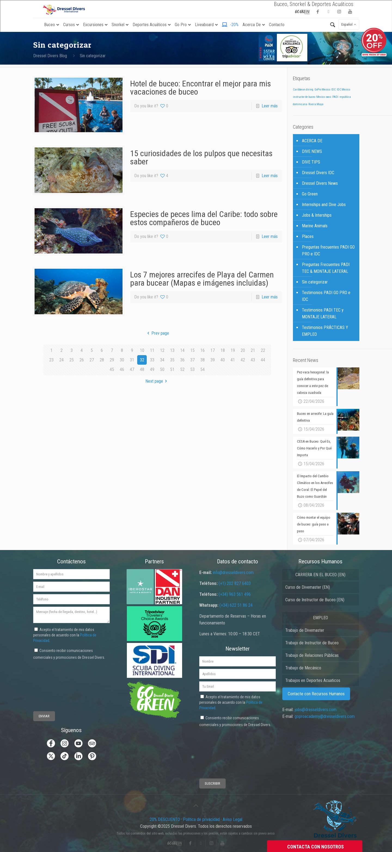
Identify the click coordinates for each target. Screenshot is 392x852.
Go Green (310, 194)
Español (349, 24)
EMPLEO (320, 617)
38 (202, 359)
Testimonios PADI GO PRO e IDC (326, 296)
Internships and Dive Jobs (324, 204)
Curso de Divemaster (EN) (307, 587)
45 (112, 369)
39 (212, 359)
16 (202, 350)
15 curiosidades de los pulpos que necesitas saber (201, 157)
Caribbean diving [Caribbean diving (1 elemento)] (303, 89)
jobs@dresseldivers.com (315, 709)
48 (142, 369)
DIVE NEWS (312, 151)
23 (51, 359)
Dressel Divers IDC (318, 172)
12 (162, 350)
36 (182, 359)
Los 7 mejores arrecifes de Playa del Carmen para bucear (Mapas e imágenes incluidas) (202, 279)
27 (92, 359)
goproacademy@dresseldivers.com (325, 716)
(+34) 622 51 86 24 (236, 605)
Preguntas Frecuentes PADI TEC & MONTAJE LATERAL (326, 268)
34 (162, 359)
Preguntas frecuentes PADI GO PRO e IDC (328, 250)
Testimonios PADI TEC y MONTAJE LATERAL (323, 313)
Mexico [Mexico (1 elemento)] (320, 97)
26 (81, 359)
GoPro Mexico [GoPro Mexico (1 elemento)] (322, 89)
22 (263, 350)
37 (192, 359)
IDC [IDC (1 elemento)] (333, 89)
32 (142, 359)
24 (61, 359)
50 (162, 369)
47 (132, 369)
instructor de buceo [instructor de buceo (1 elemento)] (304, 97)
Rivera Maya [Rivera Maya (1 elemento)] (315, 104)
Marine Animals (314, 225)
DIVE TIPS (311, 162)
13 (172, 350)
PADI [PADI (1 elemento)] (335, 97)
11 (152, 350)
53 (192, 369)
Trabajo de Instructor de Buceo (312, 642)
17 (212, 350)
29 (112, 359)
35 (172, 359)
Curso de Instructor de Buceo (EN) (314, 599)
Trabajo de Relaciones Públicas (312, 655)
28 (102, 359)
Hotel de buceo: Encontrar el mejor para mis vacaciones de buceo (200, 87)
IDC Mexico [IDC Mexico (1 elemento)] (343, 89)
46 (122, 369)
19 (233, 350)
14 (182, 350)
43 (253, 359)
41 (233, 359)
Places (308, 236)
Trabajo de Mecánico (303, 667)
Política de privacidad (201, 819)
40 (222, 359)
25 (71, 359)
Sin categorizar (93, 55)
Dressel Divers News (320, 183)
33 (152, 359)
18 (222, 350)
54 (202, 369)
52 (182, 369)
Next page (157, 381)
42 (243, 359)
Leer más (270, 105)
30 (122, 359)
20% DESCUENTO (165, 819)
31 (132, 359)
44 (263, 359)
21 (253, 350)
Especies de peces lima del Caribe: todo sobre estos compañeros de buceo (204, 218)
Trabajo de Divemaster (304, 630)
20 (243, 350)
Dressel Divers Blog (50, 55)
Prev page (157, 333)
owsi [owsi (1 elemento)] (328, 97)
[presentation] (53, 681)
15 (192, 350)
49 (152, 369)
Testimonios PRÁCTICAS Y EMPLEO (325, 331)
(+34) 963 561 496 (235, 594)
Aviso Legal (232, 819)
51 (172, 369)
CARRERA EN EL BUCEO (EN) (320, 574)
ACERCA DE (312, 140)
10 (142, 350)
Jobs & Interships (317, 215)
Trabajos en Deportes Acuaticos (312, 680)
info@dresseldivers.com (233, 572)
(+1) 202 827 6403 (235, 583)
